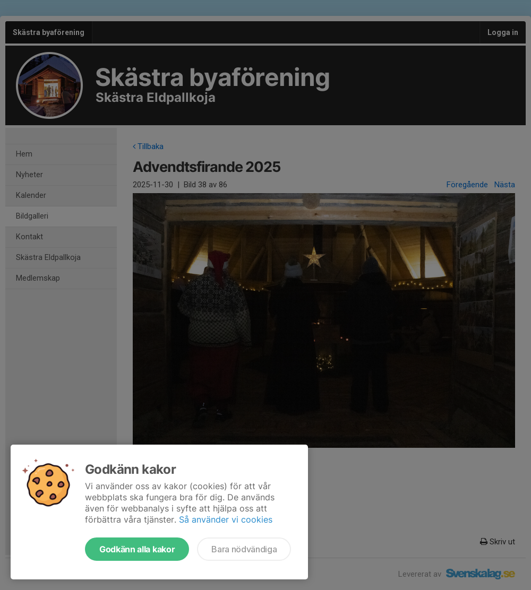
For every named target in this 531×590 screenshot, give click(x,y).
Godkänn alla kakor (137, 549)
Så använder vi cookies (225, 519)
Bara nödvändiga (244, 549)
